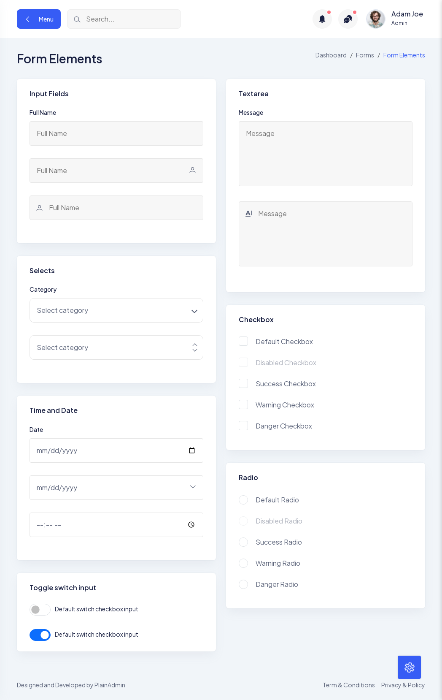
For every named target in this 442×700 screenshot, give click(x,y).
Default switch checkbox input (96, 609)
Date (36, 429)
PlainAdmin (109, 685)
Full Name (43, 112)
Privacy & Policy (403, 685)
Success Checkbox (286, 383)
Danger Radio (277, 584)
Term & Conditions (349, 685)
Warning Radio (278, 563)
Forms (365, 55)
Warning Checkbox (285, 404)
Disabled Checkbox (286, 362)
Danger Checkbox (284, 425)
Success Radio (279, 541)
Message (251, 112)
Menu (39, 19)
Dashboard (331, 55)
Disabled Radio (279, 520)
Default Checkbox (284, 341)
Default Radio (277, 499)
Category (43, 289)
